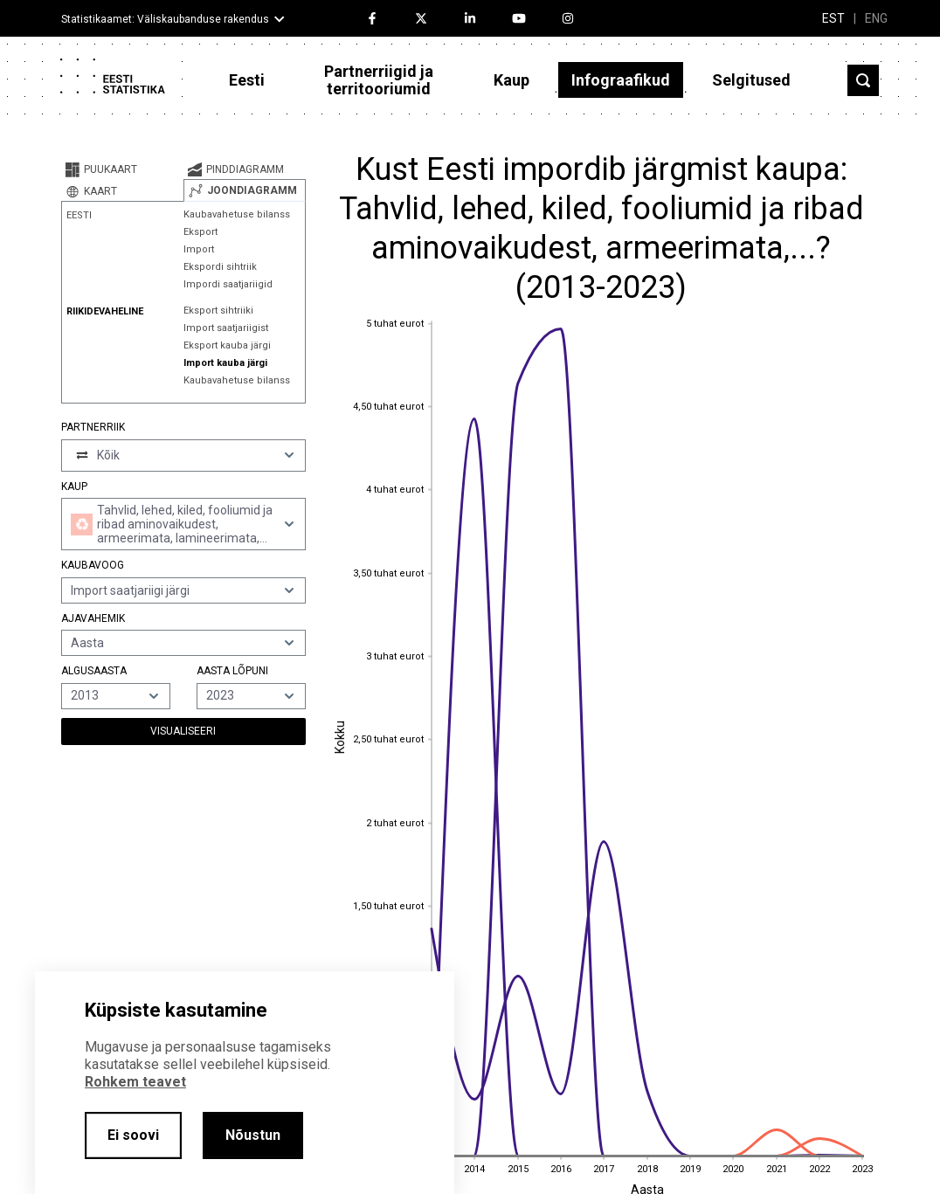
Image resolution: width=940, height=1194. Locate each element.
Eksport (200, 232)
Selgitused (751, 80)
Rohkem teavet (135, 1081)
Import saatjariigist (225, 328)
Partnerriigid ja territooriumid (378, 80)
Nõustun (252, 1135)
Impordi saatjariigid (228, 284)
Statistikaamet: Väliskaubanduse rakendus (165, 19)
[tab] (122, 169)
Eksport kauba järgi (227, 345)
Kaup (511, 80)
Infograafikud (620, 80)
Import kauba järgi (225, 363)
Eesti (247, 80)
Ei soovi (133, 1135)
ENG (876, 18)
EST (833, 18)
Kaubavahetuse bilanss (236, 214)
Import (198, 249)
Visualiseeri (183, 731)
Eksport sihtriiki (218, 310)
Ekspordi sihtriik (220, 267)
